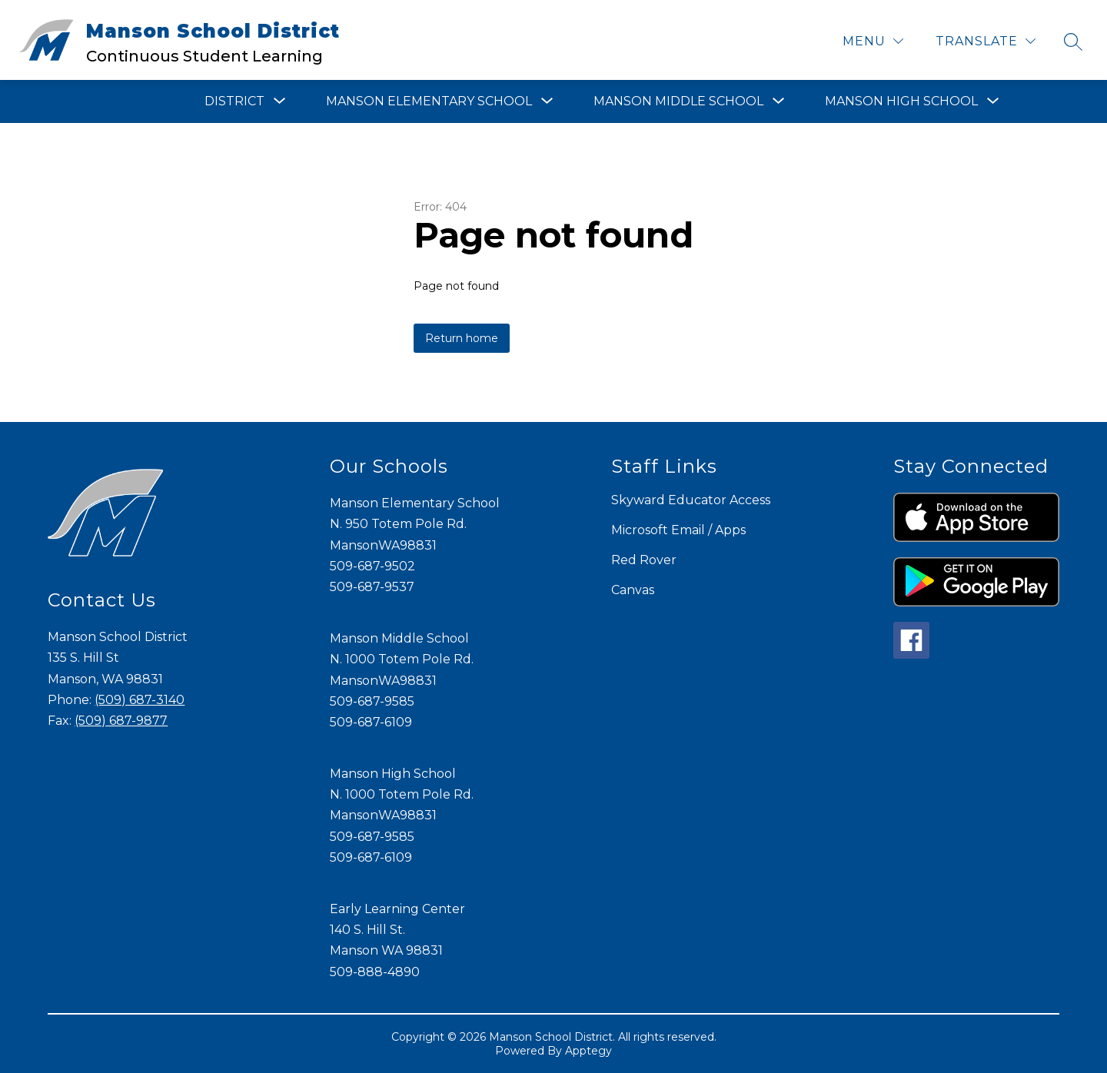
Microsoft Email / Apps (678, 530)
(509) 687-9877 (121, 720)
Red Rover (643, 560)
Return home (461, 338)
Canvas (632, 590)
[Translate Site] (985, 41)
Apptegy (588, 1051)
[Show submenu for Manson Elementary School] (429, 101)
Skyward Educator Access (690, 500)
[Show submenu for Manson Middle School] (678, 101)
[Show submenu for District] (234, 101)
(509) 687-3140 (139, 700)
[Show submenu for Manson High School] (901, 101)
